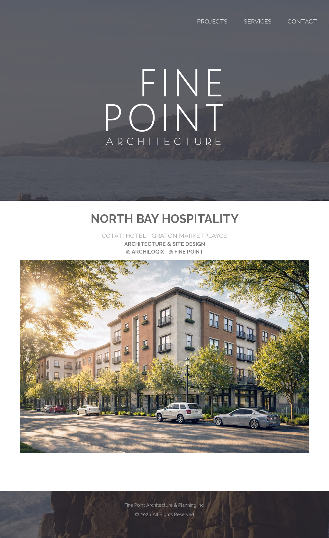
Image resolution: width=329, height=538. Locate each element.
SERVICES (257, 21)
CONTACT (302, 21)
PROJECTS (212, 21)
